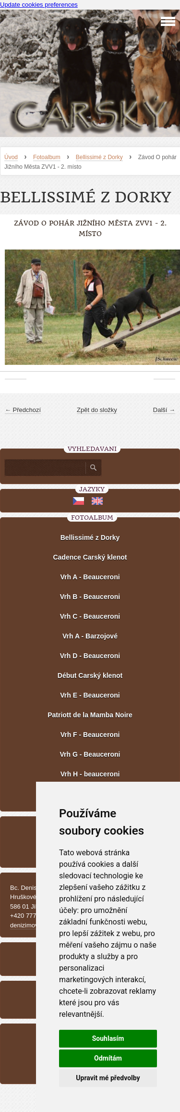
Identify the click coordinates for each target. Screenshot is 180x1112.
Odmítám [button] (108, 1058)
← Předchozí (23, 409)
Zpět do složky (97, 409)
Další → (164, 409)
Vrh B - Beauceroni (90, 596)
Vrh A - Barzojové (90, 636)
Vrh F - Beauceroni (90, 734)
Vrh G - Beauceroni (90, 754)
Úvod (11, 157)
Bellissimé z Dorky (99, 157)
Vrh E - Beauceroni (90, 695)
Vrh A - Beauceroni (90, 577)
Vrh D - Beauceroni (90, 656)
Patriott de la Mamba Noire (90, 715)
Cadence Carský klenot (90, 557)
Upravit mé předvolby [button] (108, 1078)
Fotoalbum (46, 157)
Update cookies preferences (39, 4)
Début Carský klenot (90, 675)
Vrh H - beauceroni (90, 774)
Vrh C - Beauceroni (90, 616)
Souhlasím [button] (108, 1038)
